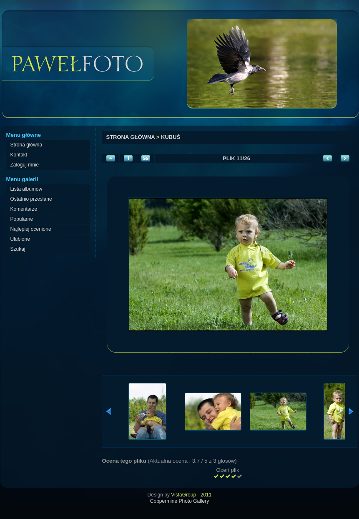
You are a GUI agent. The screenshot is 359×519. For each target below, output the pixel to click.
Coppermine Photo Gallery (179, 501)
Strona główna (130, 137)
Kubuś (170, 137)
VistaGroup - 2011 (191, 495)
